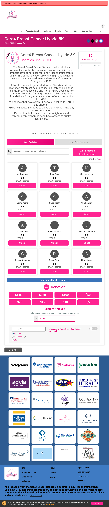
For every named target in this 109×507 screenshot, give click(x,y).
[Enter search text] (40, 152)
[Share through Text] (101, 41)
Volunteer (48, 31)
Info (20, 31)
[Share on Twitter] (93, 41)
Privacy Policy (50, 504)
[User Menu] (103, 26)
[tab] (30, 143)
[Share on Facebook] (88, 41)
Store (76, 31)
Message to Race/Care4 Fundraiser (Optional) (65, 331)
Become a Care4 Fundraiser (87, 154)
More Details (27, 478)
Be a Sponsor (83, 477)
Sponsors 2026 (84, 473)
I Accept (97, 503)
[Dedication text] (29, 330)
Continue (13, 351)
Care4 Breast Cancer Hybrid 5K (34, 39)
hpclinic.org (36, 496)
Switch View (95, 160)
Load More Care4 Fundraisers (54, 281)
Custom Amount (54, 310)
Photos (67, 31)
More (99, 31)
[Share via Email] (97, 41)
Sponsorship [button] (87, 31)
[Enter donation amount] (56, 320)
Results (58, 31)
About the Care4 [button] (32, 31)
